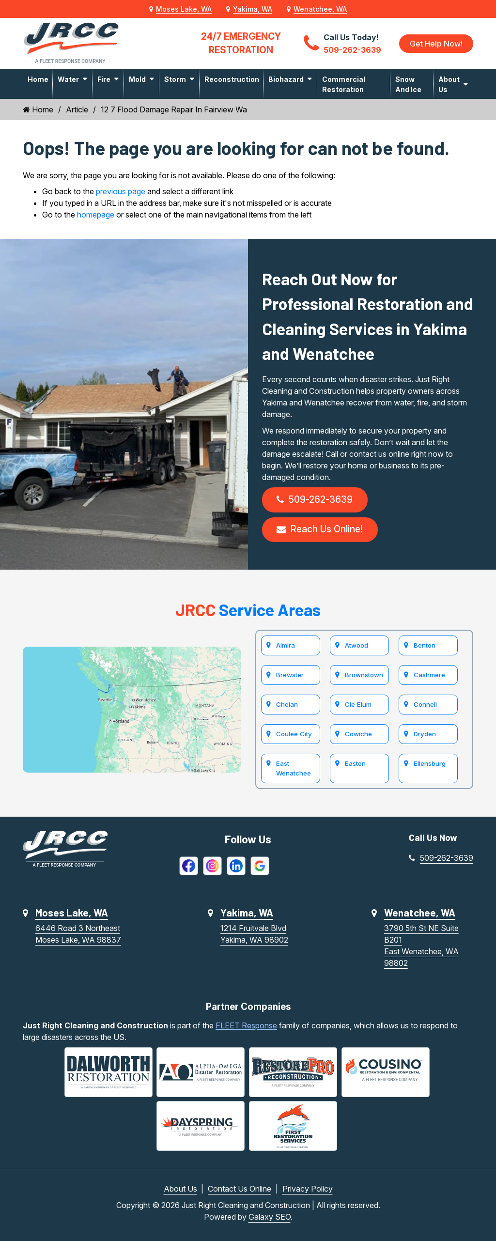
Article (77, 109)
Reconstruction (231, 79)
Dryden (425, 734)
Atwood (356, 645)
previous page (120, 191)
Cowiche (358, 734)
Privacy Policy (307, 1189)
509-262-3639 (315, 499)
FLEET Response (246, 1025)
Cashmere (429, 675)
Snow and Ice (408, 84)
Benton (424, 645)
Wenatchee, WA (320, 9)
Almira (285, 645)
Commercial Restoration (343, 84)
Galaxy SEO (269, 1217)
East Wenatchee (293, 768)
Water (68, 79)
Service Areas (248, 610)
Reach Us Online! (320, 529)
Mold (137, 79)
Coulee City (294, 734)
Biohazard (286, 79)
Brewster (290, 675)
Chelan (287, 704)
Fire (103, 79)
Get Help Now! (436, 43)
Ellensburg (430, 763)
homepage (95, 214)
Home (38, 79)
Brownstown (364, 675)
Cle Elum (358, 704)
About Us (449, 84)
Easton (355, 763)
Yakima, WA (252, 9)
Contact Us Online (239, 1189)
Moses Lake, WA (184, 9)
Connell (425, 704)
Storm (175, 79)
